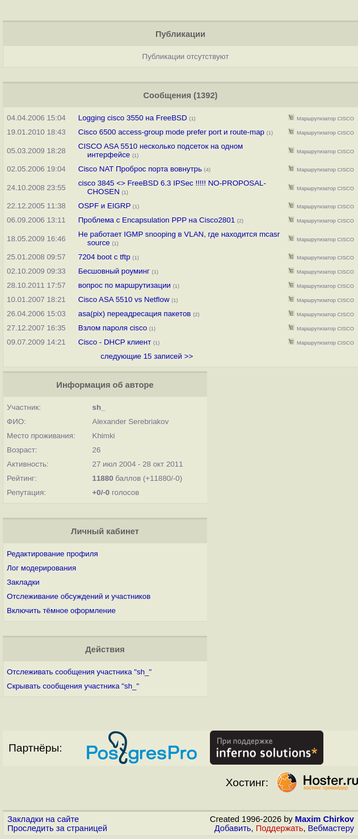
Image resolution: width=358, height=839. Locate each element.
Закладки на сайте (43, 819)
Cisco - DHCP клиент (114, 342)
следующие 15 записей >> (146, 356)
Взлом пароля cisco (113, 328)
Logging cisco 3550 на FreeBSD (132, 118)
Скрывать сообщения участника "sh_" (73, 686)
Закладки (23, 582)
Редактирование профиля (52, 553)
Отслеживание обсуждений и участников (78, 596)
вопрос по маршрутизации (124, 285)
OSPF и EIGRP (104, 206)
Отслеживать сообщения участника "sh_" (79, 672)
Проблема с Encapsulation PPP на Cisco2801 (156, 220)
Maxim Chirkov (324, 819)
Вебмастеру (331, 828)
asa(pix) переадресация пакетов (134, 313)
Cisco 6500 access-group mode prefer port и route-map (171, 132)
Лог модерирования (41, 568)
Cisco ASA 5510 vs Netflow (124, 299)
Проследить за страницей (57, 828)
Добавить (232, 828)
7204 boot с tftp (105, 257)
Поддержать (280, 828)
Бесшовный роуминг (114, 271)
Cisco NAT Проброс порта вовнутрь (140, 169)
